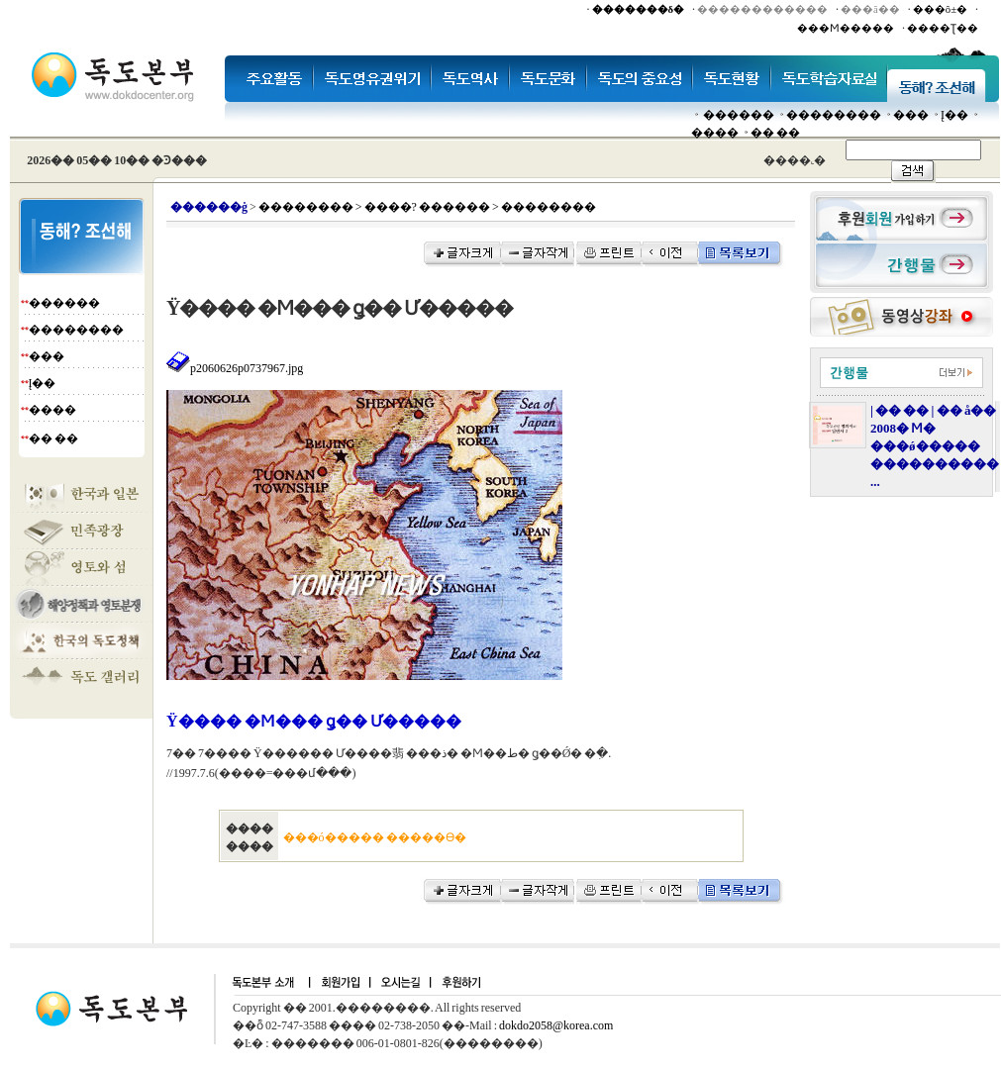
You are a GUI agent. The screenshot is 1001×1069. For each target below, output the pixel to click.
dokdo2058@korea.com (556, 1025)
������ (738, 115)
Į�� (954, 115)
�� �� (775, 133)
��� (911, 115)
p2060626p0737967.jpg (234, 368)
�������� (833, 115)
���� (715, 133)
